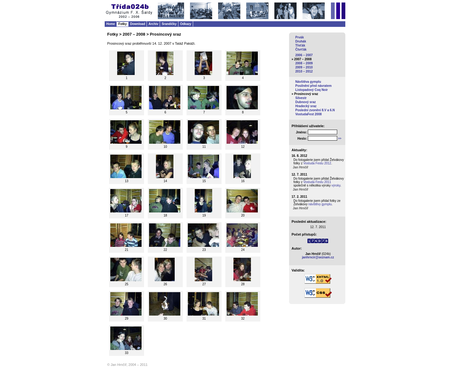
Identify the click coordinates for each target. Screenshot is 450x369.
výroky (336, 185)
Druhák (300, 41)
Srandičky (169, 24)
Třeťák (300, 45)
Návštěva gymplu (308, 81)
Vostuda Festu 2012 (317, 163)
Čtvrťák (301, 49)
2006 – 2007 (304, 55)
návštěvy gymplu (320, 204)
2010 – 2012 (304, 71)
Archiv (153, 24)
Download (137, 24)
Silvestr (301, 98)
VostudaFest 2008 (308, 114)
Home (110, 24)
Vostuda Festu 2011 (317, 182)
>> (340, 138)
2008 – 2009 (304, 63)
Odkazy (185, 24)
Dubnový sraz (305, 102)
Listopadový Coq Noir (311, 90)
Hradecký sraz (306, 106)
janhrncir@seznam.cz (318, 257)
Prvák (299, 37)
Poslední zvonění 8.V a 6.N (315, 110)
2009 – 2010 (304, 67)
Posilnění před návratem (313, 85)
